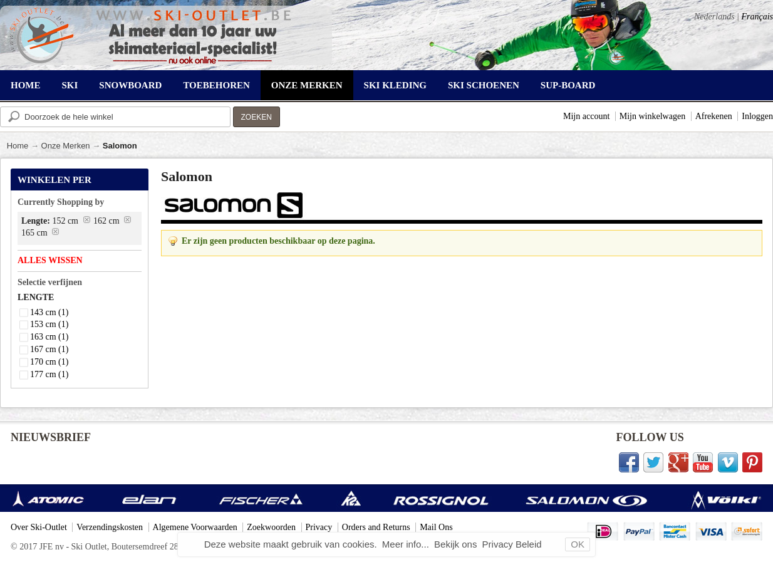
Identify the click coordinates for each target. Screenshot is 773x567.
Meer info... (407, 544)
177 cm (49, 374)
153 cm (49, 324)
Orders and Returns (376, 527)
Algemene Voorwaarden (195, 527)
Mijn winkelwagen (652, 116)
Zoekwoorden (271, 527)
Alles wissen (50, 260)
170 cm (49, 362)
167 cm (49, 349)
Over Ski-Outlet (39, 527)
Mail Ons (436, 527)
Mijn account (586, 116)
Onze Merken (65, 145)
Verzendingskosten (109, 527)
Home (18, 145)
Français (757, 16)
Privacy (319, 527)
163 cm (49, 336)
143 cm (49, 312)
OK (577, 544)
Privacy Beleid (512, 544)
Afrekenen (713, 116)
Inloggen (757, 116)
